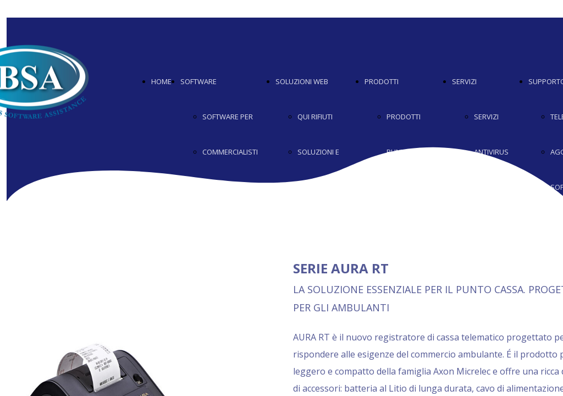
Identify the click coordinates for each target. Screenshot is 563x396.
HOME (161, 81)
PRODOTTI (382, 81)
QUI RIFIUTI (315, 117)
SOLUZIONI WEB (301, 81)
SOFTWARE (198, 81)
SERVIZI (464, 81)
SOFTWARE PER (227, 117)
